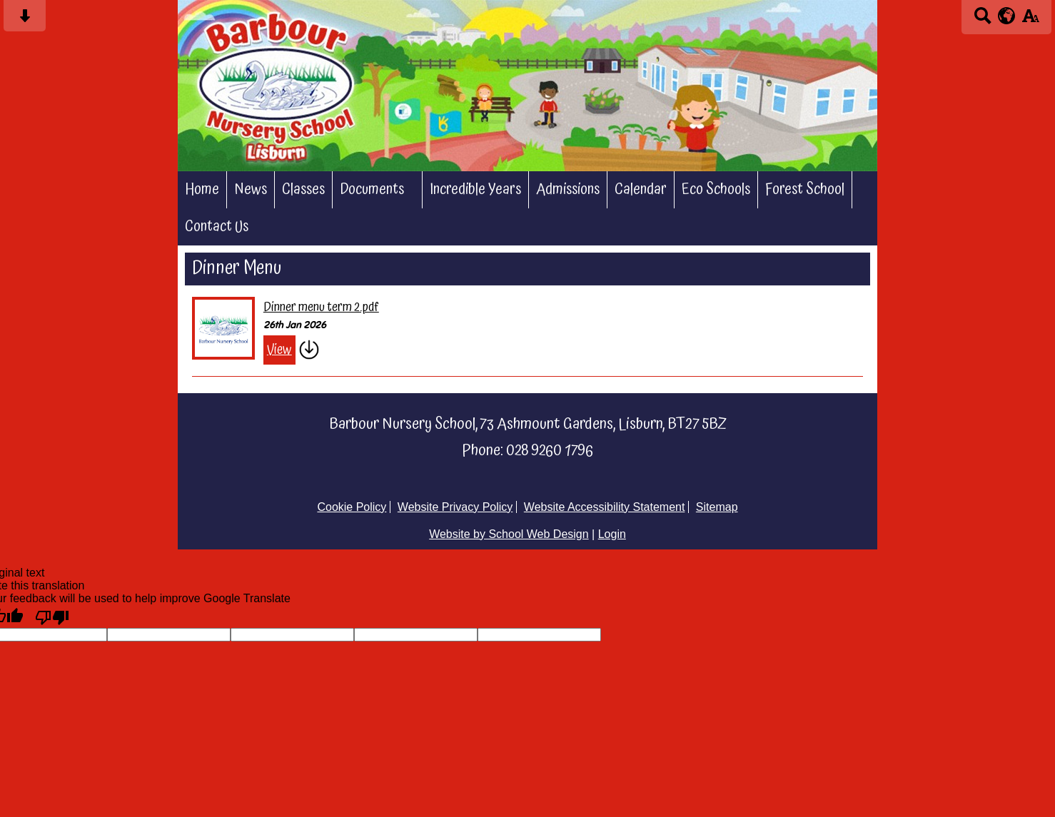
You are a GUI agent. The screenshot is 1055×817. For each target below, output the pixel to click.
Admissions (568, 190)
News (250, 190)
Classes (303, 190)
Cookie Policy (351, 507)
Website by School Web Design (509, 534)
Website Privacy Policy (455, 507)
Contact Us (216, 227)
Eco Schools (716, 190)
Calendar (641, 190)
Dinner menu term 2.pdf (321, 307)
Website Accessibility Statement (604, 507)
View (279, 350)
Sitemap (717, 507)
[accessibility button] (1030, 20)
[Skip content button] (24, 20)
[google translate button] (1006, 15)
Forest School (804, 190)
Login (612, 534)
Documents (372, 190)
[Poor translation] (52, 616)
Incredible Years (475, 190)
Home (202, 190)
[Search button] (982, 20)
